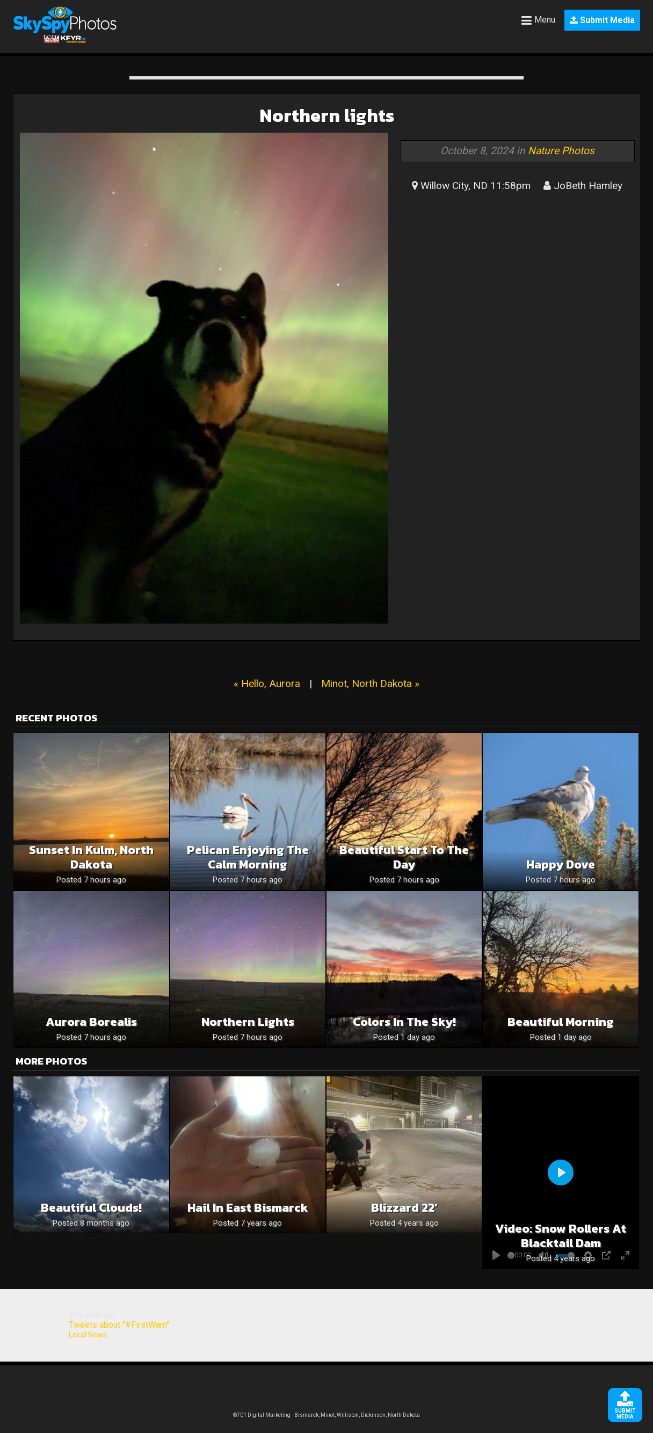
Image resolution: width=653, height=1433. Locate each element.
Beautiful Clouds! (91, 1207)
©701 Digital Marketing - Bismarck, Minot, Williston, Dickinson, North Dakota (326, 1415)
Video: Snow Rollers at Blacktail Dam (560, 1235)
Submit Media (602, 20)
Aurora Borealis (91, 1022)
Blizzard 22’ (404, 1207)
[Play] (561, 1172)
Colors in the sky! (404, 1022)
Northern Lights (247, 1022)
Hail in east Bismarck (247, 1207)
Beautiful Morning (560, 1022)
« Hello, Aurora (267, 683)
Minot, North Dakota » (370, 683)
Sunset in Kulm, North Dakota (91, 857)
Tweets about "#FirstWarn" (119, 1325)
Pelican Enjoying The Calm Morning (248, 857)
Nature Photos (561, 150)
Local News (88, 1334)
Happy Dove (560, 864)
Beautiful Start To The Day (404, 857)
